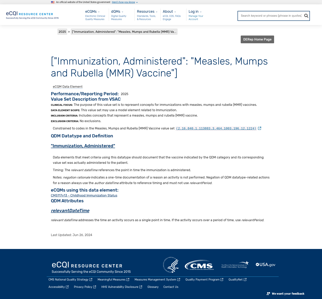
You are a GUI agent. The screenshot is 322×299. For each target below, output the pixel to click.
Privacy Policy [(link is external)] (85, 286)
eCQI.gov (91, 268)
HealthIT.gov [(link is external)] (235, 265)
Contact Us (170, 286)
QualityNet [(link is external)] (238, 279)
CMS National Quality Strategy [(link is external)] (70, 279)
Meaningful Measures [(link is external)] (114, 279)
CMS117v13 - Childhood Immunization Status (84, 195)
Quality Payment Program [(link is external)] (204, 279)
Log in (194, 11)
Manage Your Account (196, 17)
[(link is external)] (218, 128)
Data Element (72, 87)
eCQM (57, 87)
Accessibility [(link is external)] (58, 286)
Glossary (153, 286)
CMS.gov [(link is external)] (199, 265)
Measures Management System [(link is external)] (158, 279)
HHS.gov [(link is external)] (171, 265)
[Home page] (32, 14)
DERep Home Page (257, 39)
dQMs (115, 11)
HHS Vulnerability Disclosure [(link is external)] (122, 286)
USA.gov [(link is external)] (266, 265)
